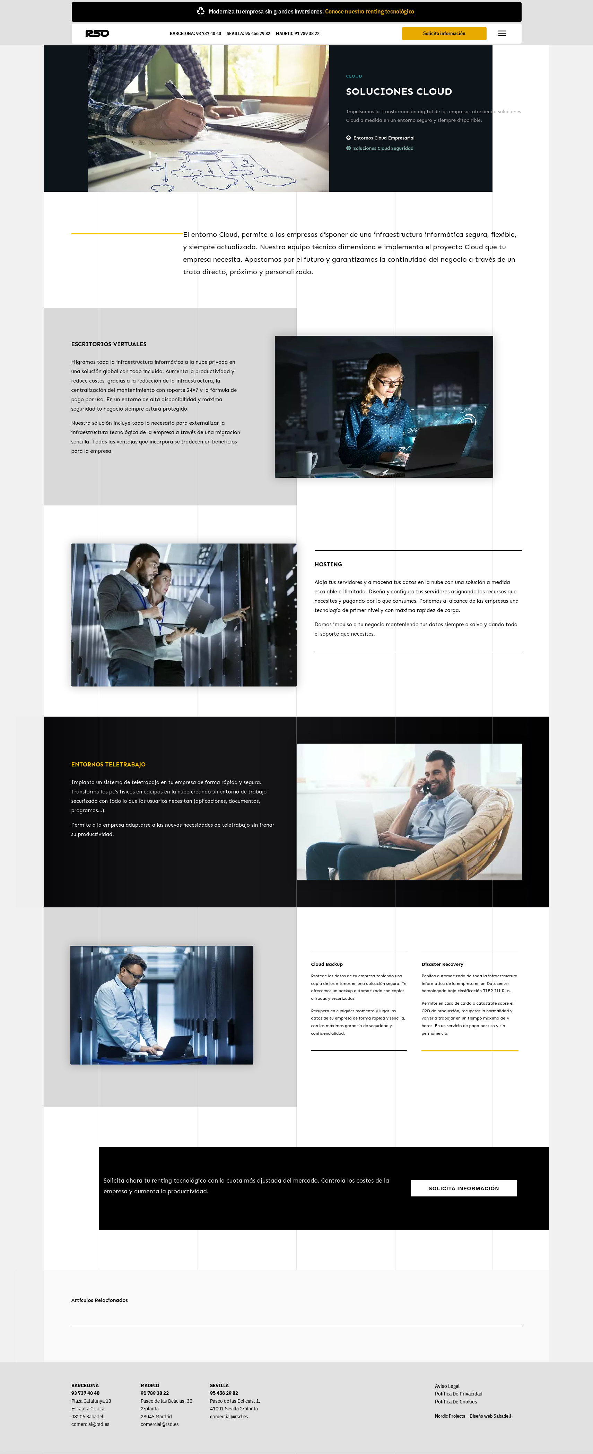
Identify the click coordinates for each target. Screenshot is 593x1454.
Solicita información (445, 33)
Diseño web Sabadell (490, 1416)
